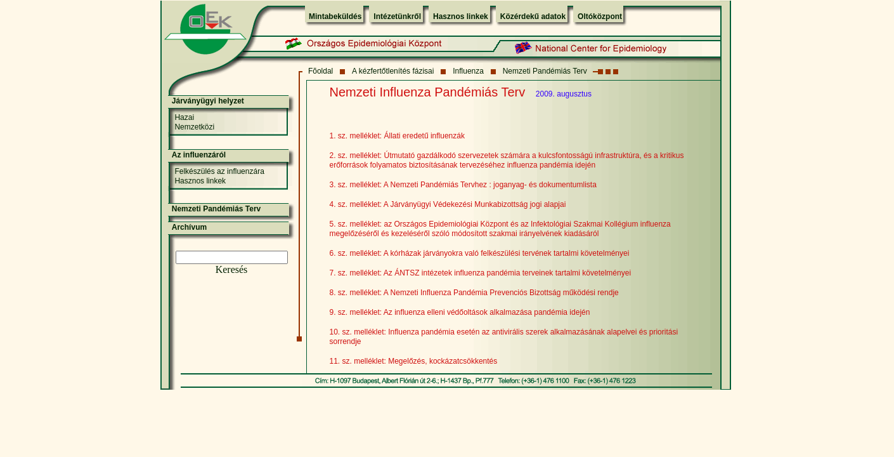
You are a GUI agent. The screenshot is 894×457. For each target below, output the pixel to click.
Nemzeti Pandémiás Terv (545, 71)
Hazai (184, 117)
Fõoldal (320, 71)
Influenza (468, 71)
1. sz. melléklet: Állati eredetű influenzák (397, 135)
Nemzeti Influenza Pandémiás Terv (428, 92)
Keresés (232, 269)
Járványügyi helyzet (208, 100)
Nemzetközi (194, 127)
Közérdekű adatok (533, 16)
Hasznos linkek (460, 16)
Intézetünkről (397, 16)
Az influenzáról (199, 154)
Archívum (189, 227)
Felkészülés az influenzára (219, 171)
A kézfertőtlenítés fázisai (393, 71)
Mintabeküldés (335, 16)
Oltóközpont (600, 16)
